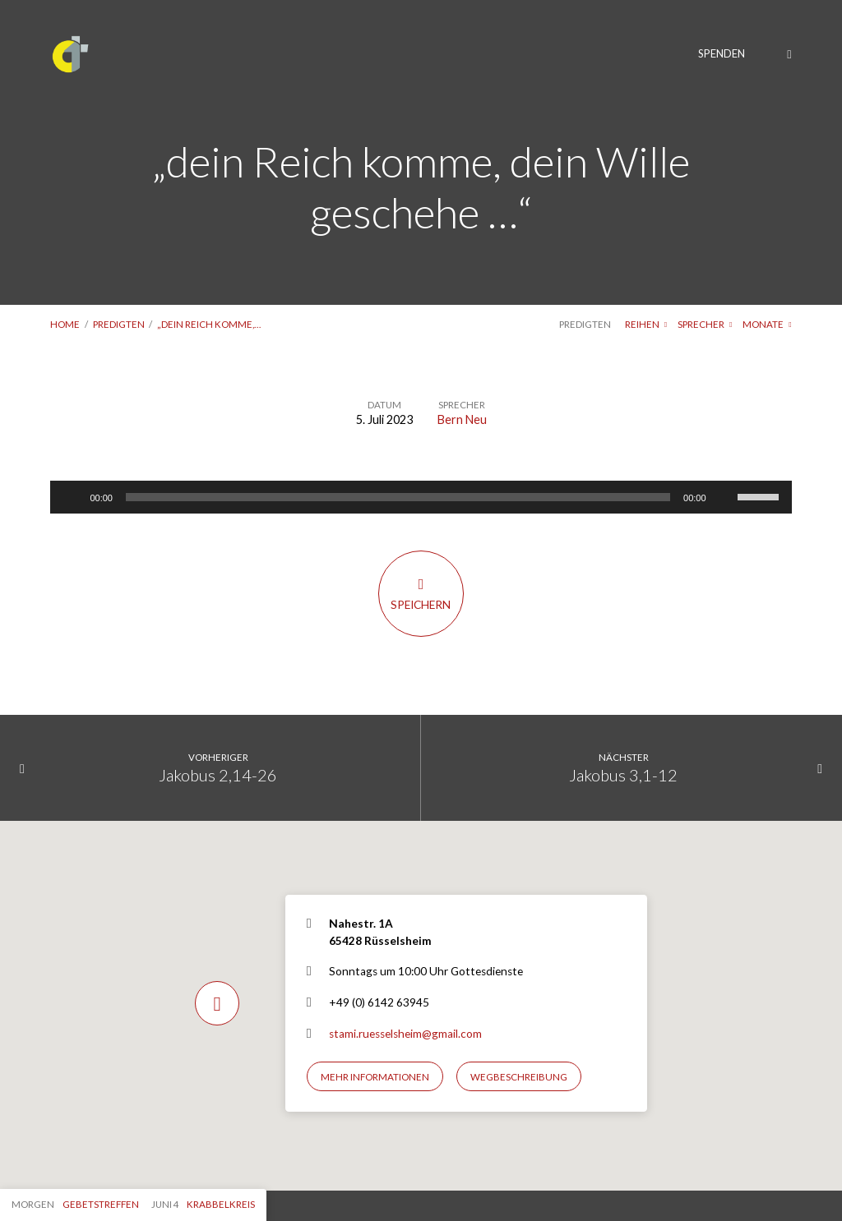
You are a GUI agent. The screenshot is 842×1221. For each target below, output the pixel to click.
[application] (420, 497)
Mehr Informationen (375, 1076)
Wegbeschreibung (518, 1076)
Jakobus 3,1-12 (623, 775)
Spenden (721, 53)
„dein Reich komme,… (209, 324)
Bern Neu (462, 419)
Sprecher (705, 324)
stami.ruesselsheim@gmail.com (405, 1033)
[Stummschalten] (724, 497)
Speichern (420, 593)
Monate (767, 324)
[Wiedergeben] (71, 497)
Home (65, 324)
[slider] (398, 497)
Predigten (119, 324)
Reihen (646, 324)
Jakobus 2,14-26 (218, 775)
